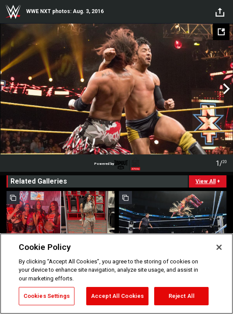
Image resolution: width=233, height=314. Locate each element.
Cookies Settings (47, 296)
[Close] (219, 247)
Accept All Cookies (117, 296)
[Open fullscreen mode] (221, 32)
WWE (13, 12)
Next (225, 89)
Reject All (182, 296)
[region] (116, 273)
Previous (7, 89)
